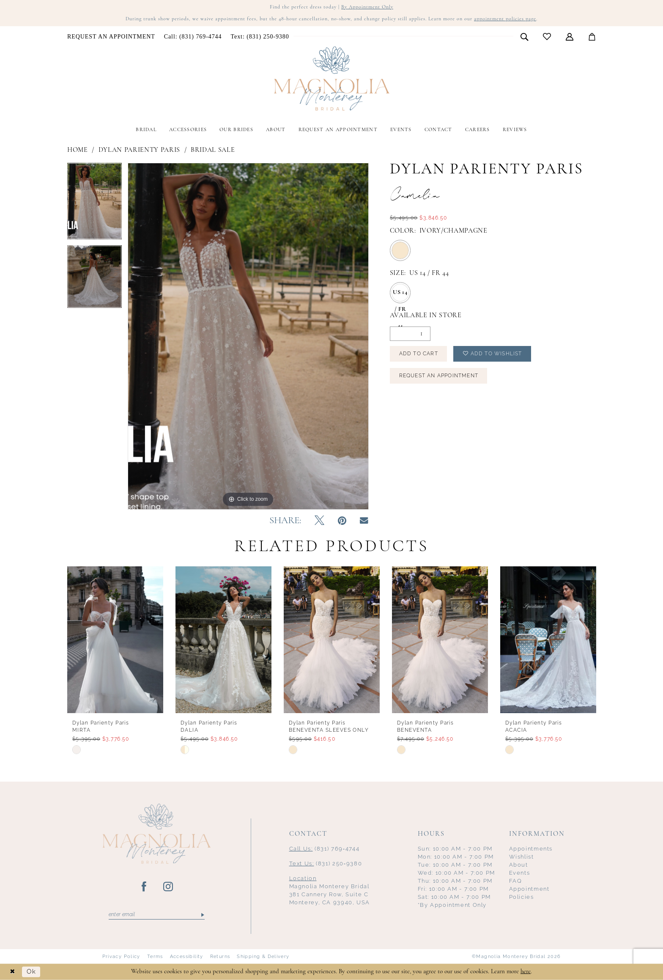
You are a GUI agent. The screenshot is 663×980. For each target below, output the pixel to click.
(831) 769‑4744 (324, 848)
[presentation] (115, 639)
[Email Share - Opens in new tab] (364, 521)
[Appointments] (111, 37)
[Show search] (524, 36)
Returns (220, 956)
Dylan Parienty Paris (139, 150)
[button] (570, 36)
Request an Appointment (438, 376)
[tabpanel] (94, 204)
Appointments (531, 848)
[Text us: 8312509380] (259, 37)
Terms (155, 956)
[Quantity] (410, 334)
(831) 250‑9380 (325, 863)
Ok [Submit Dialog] (31, 971)
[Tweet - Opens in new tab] (319, 521)
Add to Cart (418, 354)
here (526, 971)
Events (519, 873)
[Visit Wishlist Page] (547, 37)
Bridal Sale (213, 150)
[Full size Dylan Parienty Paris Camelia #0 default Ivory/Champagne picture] (248, 336)
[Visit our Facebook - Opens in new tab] (144, 887)
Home (77, 150)
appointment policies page (505, 19)
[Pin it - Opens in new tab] (342, 521)
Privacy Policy (121, 956)
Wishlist (521, 857)
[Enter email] (157, 915)
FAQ (515, 881)
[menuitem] (111, 37)
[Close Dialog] (12, 971)
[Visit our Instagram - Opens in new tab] (168, 887)
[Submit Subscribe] (202, 915)
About (518, 865)
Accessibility (186, 956)
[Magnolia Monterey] (331, 79)
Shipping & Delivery (263, 956)
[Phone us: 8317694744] (192, 37)
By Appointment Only (367, 7)
